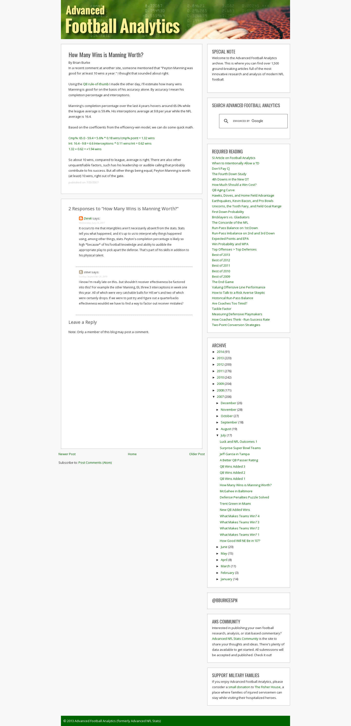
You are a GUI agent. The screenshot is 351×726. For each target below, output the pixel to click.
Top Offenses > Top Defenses (234, 249)
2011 (220, 371)
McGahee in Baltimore (236, 491)
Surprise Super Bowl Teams (240, 448)
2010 (220, 377)
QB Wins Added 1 (232, 478)
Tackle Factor (221, 308)
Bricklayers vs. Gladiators (231, 217)
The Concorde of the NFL (230, 222)
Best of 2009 (221, 276)
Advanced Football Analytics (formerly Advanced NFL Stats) (118, 721)
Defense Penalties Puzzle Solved (244, 497)
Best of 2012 (221, 260)
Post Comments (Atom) (95, 462)
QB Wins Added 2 (232, 472)
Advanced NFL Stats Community (235, 638)
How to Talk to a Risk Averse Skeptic (238, 292)
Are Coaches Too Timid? (229, 303)
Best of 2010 (221, 271)
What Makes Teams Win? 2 (239, 528)
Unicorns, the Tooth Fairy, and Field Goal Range (247, 206)
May (224, 553)
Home (132, 454)
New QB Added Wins (235, 509)
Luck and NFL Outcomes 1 (238, 441)
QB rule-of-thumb (96, 84)
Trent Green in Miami (235, 503)
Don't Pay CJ (221, 168)
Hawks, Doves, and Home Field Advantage (243, 195)
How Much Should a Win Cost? (234, 184)
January (227, 579)
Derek (88, 218)
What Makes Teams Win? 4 (239, 516)
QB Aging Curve (223, 190)
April (224, 560)
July (224, 435)
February (228, 572)
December (229, 403)
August (226, 429)
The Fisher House (268, 687)
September (229, 422)
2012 (220, 364)
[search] (252, 121)
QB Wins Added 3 (232, 466)
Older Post (197, 454)
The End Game (223, 282)
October (227, 416)
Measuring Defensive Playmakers (237, 314)
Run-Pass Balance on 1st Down (235, 228)
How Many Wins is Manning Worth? (106, 54)
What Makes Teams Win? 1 (239, 534)
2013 (220, 358)
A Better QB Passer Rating (239, 460)
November (229, 409)
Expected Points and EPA (230, 238)
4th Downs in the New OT (230, 179)
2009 (220, 383)
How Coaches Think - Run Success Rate (241, 319)
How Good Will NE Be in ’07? (240, 540)
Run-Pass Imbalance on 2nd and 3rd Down (243, 233)
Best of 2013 (221, 255)
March (226, 566)
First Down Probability (228, 212)
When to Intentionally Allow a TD (235, 163)
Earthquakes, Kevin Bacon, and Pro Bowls (242, 201)
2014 (220, 351)
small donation (239, 687)
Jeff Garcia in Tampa (235, 454)
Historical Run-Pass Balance (232, 298)
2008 (220, 390)
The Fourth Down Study (229, 174)
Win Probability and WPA (230, 244)
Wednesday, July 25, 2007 (92, 222)
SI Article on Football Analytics (233, 158)
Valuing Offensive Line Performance (238, 287)
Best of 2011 (221, 265)
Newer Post (67, 454)
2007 (220, 396)
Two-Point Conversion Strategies (236, 325)
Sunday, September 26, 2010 (93, 276)
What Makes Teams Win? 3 (239, 522)
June (224, 547)
